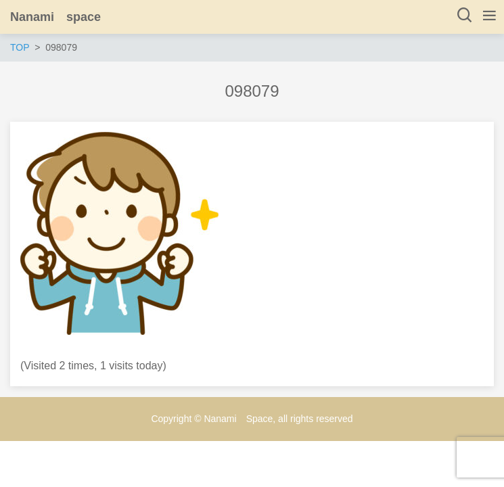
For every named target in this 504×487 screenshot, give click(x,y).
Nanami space (55, 17)
